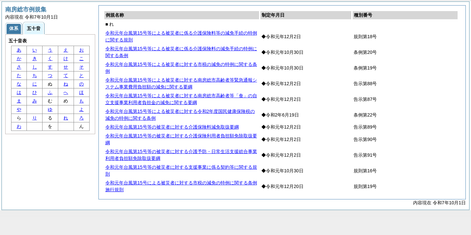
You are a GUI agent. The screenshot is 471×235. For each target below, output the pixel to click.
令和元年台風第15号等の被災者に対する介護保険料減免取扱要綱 (172, 127)
